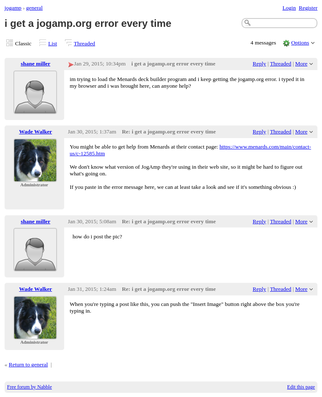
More (301, 63)
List (52, 43)
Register (308, 8)
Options (300, 42)
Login (289, 8)
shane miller (36, 63)
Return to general (28, 364)
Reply (259, 63)
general (34, 8)
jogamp (13, 8)
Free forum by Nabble (29, 387)
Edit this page (301, 387)
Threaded (84, 43)
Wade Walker (35, 131)
